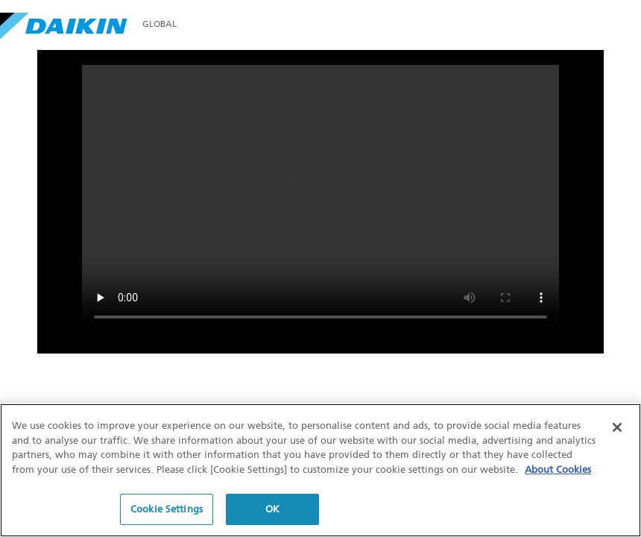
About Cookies (558, 469)
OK (272, 509)
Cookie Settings (166, 509)
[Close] (617, 427)
